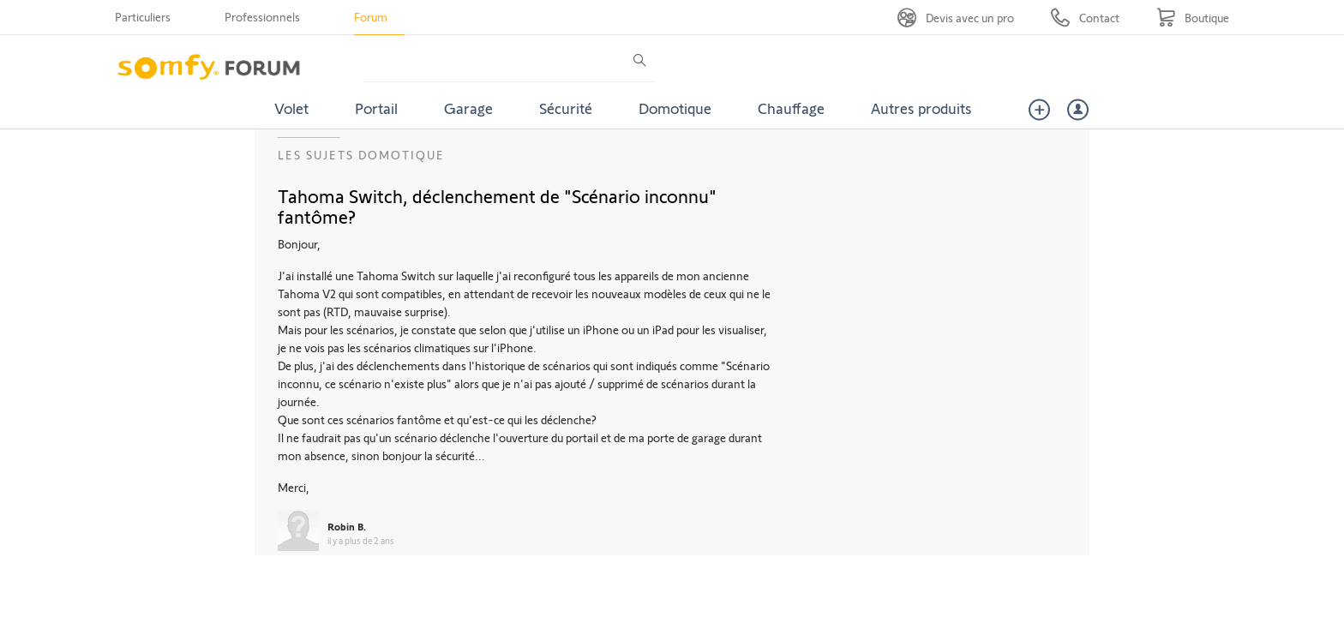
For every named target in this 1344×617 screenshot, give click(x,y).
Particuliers (143, 16)
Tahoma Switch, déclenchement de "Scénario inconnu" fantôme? (497, 205)
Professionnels (262, 16)
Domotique (675, 108)
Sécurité (565, 108)
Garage (468, 108)
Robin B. (346, 526)
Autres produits (921, 108)
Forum (370, 16)
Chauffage (791, 108)
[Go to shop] (1192, 17)
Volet (291, 108)
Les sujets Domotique (361, 154)
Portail (376, 108)
